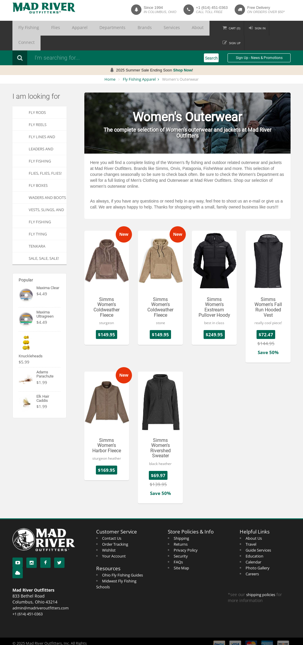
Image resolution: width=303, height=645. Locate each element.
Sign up (279, 28)
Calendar (253, 547)
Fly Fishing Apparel (139, 64)
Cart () (226, 28)
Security (181, 541)
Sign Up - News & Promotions (259, 43)
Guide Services (258, 535)
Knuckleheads (31, 341)
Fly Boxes (38, 170)
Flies (45, 28)
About (153, 28)
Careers (252, 559)
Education (254, 541)
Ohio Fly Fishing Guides (122, 560)
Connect (173, 28)
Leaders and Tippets (41, 135)
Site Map (181, 553)
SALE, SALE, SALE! (44, 243)
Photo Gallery (258, 553)
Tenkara (37, 231)
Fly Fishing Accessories (41, 148)
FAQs (178, 547)
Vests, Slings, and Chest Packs (46, 196)
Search (211, 43)
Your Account (114, 541)
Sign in (252, 28)
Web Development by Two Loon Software (49, 639)
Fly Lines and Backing (42, 123)
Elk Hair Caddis (42, 383)
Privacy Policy (186, 535)
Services (134, 28)
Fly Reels (37, 109)
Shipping (181, 523)
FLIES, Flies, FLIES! (45, 158)
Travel (251, 529)
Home (109, 64)
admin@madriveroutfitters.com (40, 593)
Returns (181, 529)
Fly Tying (38, 219)
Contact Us (111, 523)
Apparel (63, 28)
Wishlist (109, 535)
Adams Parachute (45, 359)
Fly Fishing (25, 28)
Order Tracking (115, 529)
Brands (113, 28)
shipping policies (260, 579)
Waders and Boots (47, 182)
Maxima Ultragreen (45, 299)
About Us (254, 523)
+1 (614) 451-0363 (212, 7)
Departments (88, 28)
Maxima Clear (47, 273)
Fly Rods (37, 97)
